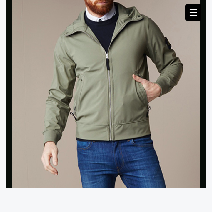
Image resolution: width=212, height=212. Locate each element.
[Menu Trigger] (193, 12)
